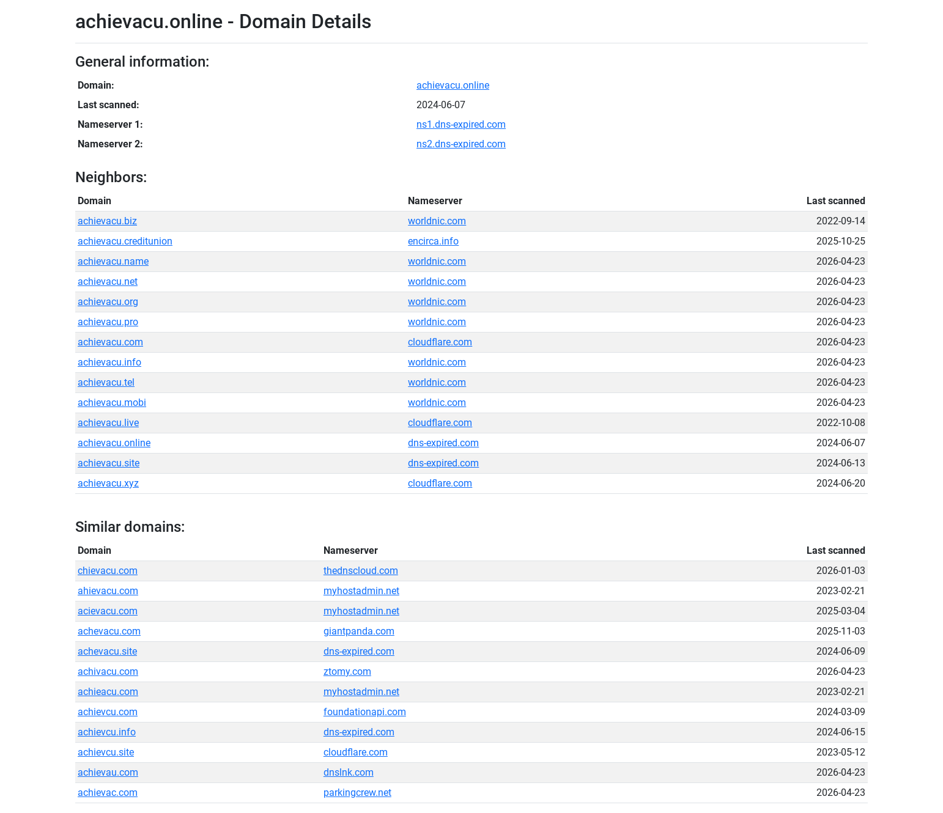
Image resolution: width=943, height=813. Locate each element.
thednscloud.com (361, 570)
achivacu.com (108, 671)
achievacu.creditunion (125, 241)
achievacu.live (108, 423)
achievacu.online (452, 85)
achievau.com (108, 772)
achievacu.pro (108, 322)
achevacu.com (109, 631)
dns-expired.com (443, 443)
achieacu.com (108, 691)
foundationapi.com (365, 712)
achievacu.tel (106, 382)
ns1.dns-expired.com (461, 124)
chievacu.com (108, 570)
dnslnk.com (349, 772)
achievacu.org (108, 301)
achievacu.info (109, 362)
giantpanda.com (359, 631)
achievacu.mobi (112, 402)
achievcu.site (106, 752)
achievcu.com (108, 712)
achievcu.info (107, 732)
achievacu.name (113, 261)
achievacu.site (108, 463)
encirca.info (433, 241)
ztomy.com (347, 671)
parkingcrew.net (357, 792)
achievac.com (108, 792)
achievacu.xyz (108, 483)
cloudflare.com (440, 342)
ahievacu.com (108, 591)
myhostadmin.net (361, 591)
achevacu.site (107, 651)
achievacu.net (108, 281)
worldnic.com (437, 221)
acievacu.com (108, 611)
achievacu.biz (107, 221)
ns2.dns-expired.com (461, 144)
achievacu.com (110, 342)
